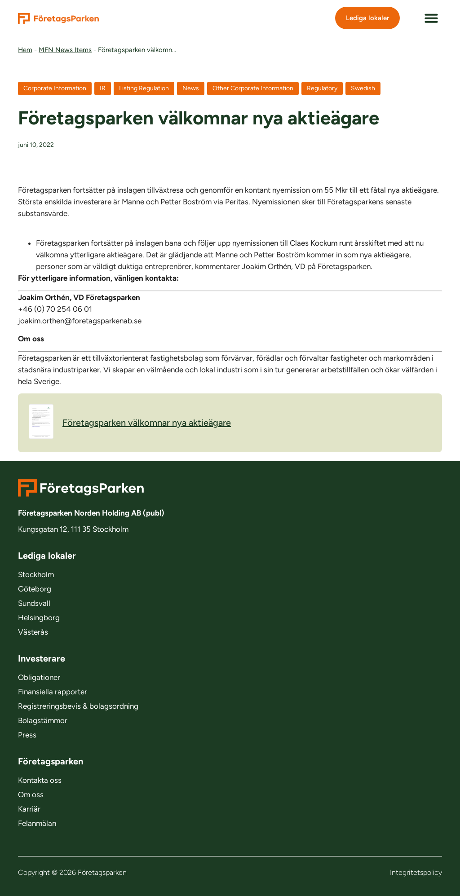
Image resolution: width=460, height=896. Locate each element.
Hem (25, 50)
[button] (431, 18)
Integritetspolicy (416, 872)
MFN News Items (65, 50)
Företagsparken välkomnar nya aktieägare (130, 422)
